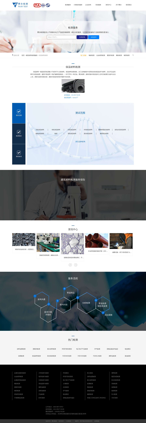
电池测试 (66, 394)
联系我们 (129, 5)
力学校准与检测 (44, 373)
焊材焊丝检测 (18, 394)
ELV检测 (114, 394)
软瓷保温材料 (72, 129)
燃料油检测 (42, 387)
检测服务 (68, 5)
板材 (56, 133)
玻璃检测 (90, 383)
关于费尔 (118, 5)
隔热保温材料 (40, 133)
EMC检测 (42, 398)
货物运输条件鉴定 (68, 398)
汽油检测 (41, 394)
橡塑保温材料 (104, 133)
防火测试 (90, 373)
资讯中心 (108, 5)
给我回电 (82, 37)
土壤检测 (66, 383)
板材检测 (114, 390)
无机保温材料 (40, 129)
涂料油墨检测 (91, 376)
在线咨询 (93, 37)
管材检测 (114, 383)
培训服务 (98, 5)
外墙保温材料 (88, 129)
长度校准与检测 (44, 380)
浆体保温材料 (88, 133)
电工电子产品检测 (68, 380)
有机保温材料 (56, 129)
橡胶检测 (90, 394)
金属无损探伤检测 (20, 373)
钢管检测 (126, 55)
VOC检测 (114, 398)
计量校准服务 (78, 5)
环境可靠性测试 (68, 376)
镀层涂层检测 (116, 376)
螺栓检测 (119, 55)
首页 (23, 55)
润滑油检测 (42, 390)
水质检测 (66, 387)
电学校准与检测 (44, 376)
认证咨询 (88, 5)
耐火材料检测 (91, 380)
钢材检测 (91, 55)
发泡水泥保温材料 (120, 129)
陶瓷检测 (90, 387)
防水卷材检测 (116, 380)
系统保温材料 (72, 133)
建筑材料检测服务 (31, 55)
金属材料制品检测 (20, 380)
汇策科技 (68, 421)
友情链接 (96, 421)
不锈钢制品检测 (19, 398)
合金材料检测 (100, 55)
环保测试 (66, 373)
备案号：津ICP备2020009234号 (83, 421)
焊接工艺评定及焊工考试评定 (96, 398)
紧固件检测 (110, 55)
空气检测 (66, 390)
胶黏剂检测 (90, 390)
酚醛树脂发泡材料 (104, 129)
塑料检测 (114, 373)
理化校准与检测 (44, 383)
